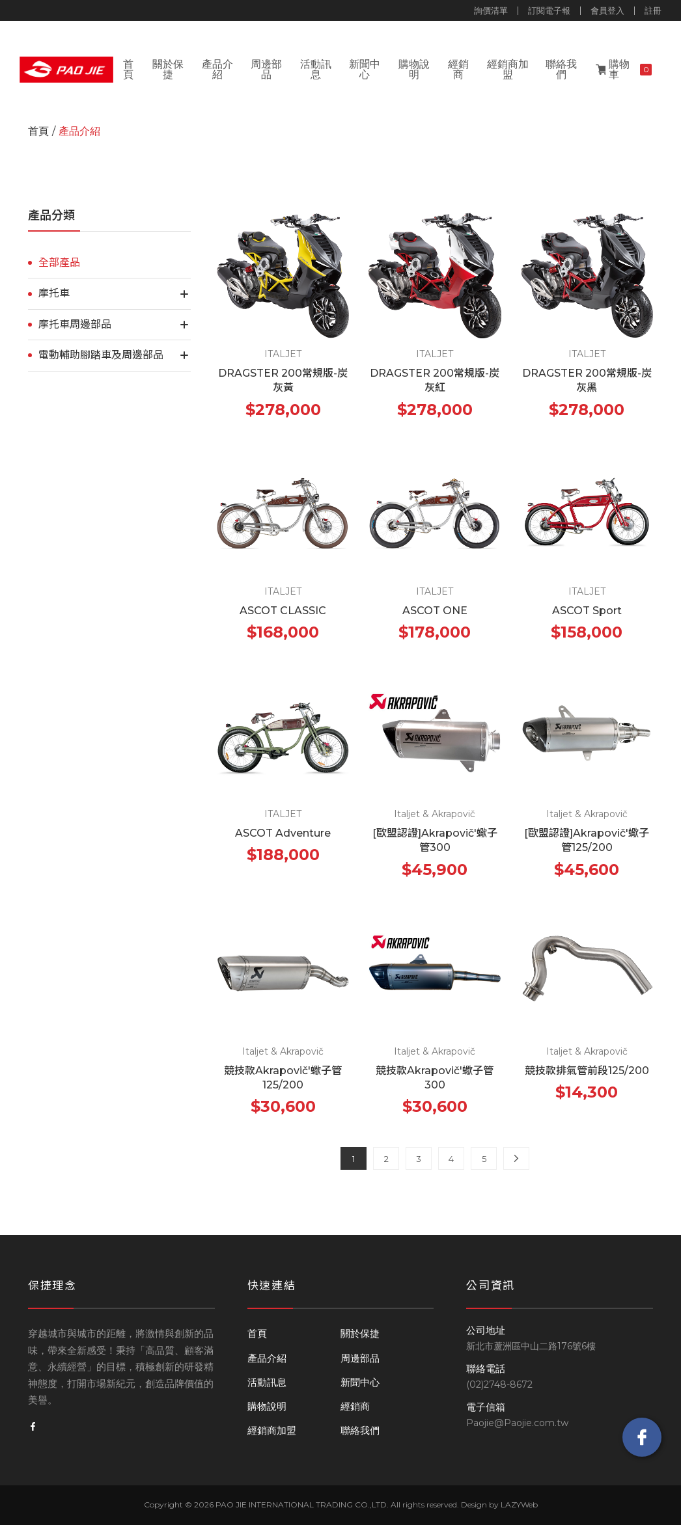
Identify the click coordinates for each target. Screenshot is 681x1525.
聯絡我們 (561, 69)
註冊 (653, 11)
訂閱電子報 (549, 11)
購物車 (630, 69)
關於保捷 (168, 69)
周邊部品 (266, 69)
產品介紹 (217, 69)
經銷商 (458, 69)
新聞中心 (364, 69)
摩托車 (54, 293)
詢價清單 (491, 11)
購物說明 (414, 69)
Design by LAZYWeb (499, 1504)
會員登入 (607, 11)
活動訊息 (315, 69)
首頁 (128, 69)
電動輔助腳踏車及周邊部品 (100, 355)
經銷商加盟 (508, 69)
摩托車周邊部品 (74, 324)
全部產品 (59, 262)
